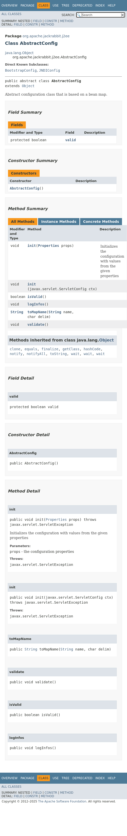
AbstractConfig (24, 188)
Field (37, 21)
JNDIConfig (49, 70)
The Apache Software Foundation (62, 801)
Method (66, 21)
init (32, 246)
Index (100, 5)
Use (56, 5)
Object (28, 86)
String (17, 312)
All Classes (11, 14)
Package (27, 5)
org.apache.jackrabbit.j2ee (46, 36)
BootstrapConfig (21, 70)
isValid (35, 297)
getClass (71, 349)
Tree (65, 5)
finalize (49, 349)
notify (16, 354)
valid (70, 140)
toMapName (37, 312)
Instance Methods (58, 222)
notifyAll (36, 354)
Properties (48, 246)
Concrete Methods (101, 222)
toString (58, 354)
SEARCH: (68, 15)
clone (15, 349)
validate (36, 324)
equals (31, 349)
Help (111, 5)
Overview (10, 5)
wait (75, 354)
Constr (51, 21)
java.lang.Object (19, 53)
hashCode (92, 349)
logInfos (36, 304)
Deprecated (82, 5)
